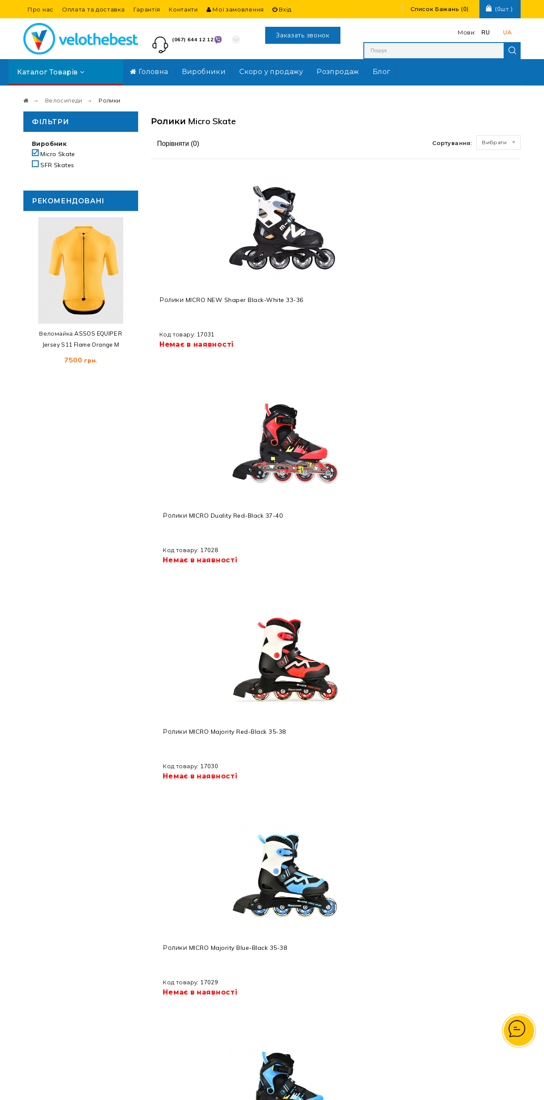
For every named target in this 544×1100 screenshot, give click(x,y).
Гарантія (147, 9)
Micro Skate (53, 154)
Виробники (204, 71)
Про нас (41, 9)
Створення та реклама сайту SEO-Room (403, 1085)
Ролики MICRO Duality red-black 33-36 (381, 515)
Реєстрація (395, 943)
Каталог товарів (50, 72)
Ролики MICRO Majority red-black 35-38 (383, 307)
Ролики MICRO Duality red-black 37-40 (286, 307)
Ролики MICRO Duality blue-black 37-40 (477, 515)
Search (512, 50)
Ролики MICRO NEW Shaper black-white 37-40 (190, 724)
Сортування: (452, 143)
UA (507, 32)
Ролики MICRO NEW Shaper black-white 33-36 (190, 307)
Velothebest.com (287, 1085)
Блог (382, 71)
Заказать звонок (303, 35)
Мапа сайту (306, 918)
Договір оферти (313, 998)
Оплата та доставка (93, 9)
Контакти (183, 9)
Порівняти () (177, 143)
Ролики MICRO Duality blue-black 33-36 (192, 515)
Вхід (282, 9)
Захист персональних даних (310, 944)
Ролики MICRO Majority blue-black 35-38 (472, 307)
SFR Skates (57, 165)
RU (486, 32)
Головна (149, 71)
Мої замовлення (235, 9)
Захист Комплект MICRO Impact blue (283, 511)
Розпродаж (338, 71)
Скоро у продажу (271, 71)
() (440, 9)
